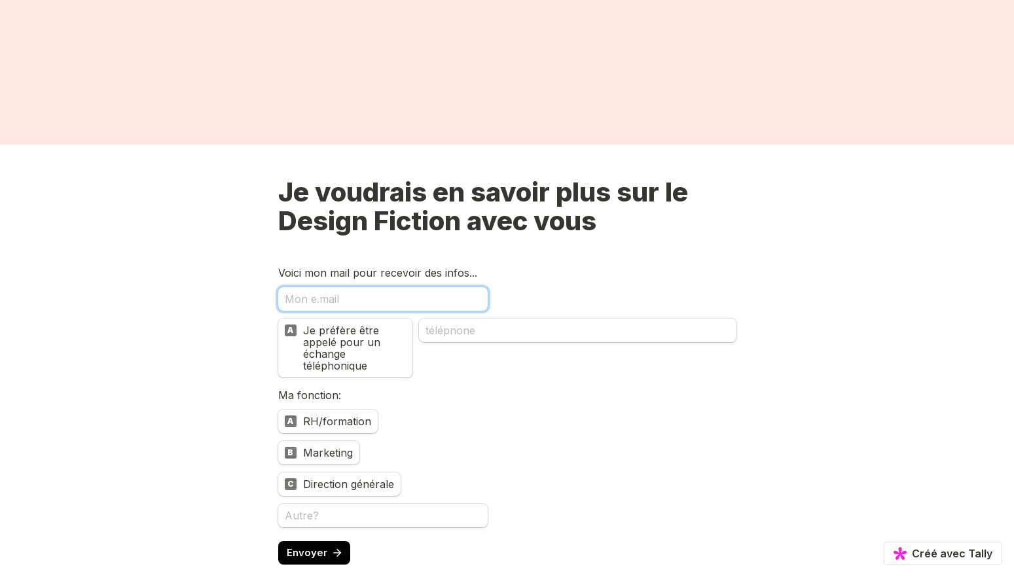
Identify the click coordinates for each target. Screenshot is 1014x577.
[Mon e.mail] (383, 299)
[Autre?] (383, 515)
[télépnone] (577, 330)
